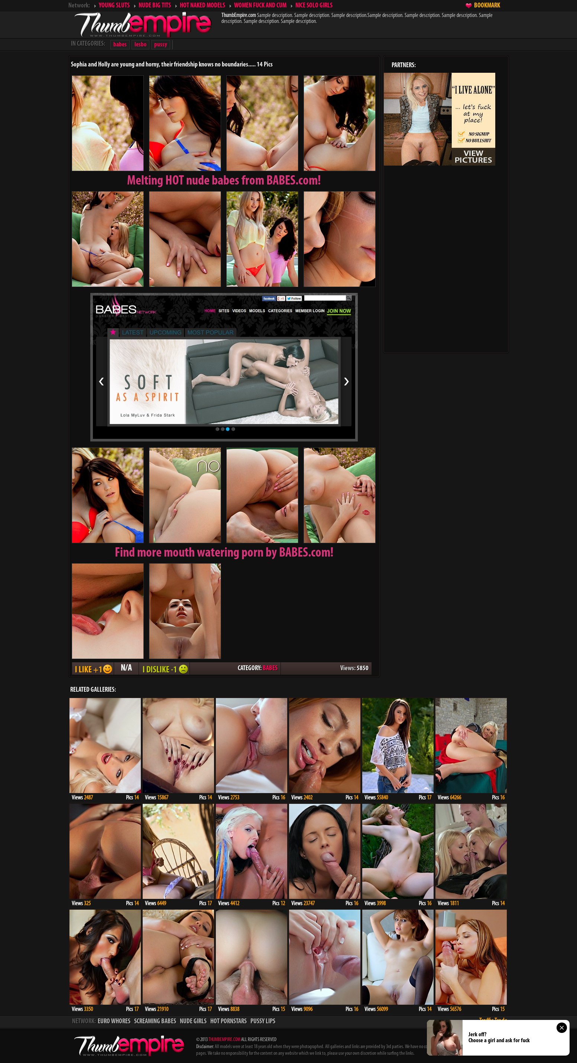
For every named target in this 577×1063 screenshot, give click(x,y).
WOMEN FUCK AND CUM (260, 5)
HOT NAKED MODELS (202, 5)
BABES (270, 668)
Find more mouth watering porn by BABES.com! (224, 553)
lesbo (140, 45)
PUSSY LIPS (262, 1021)
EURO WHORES (114, 1021)
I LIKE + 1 (93, 668)
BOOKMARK (487, 5)
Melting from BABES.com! (224, 181)
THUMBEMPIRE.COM (224, 1040)
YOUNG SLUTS (114, 5)
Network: (79, 5)
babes (120, 45)
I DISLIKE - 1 (164, 668)
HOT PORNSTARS (228, 1021)
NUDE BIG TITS (155, 5)
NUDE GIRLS (193, 1021)
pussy (160, 45)
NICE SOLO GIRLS (314, 5)
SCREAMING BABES (155, 1021)
